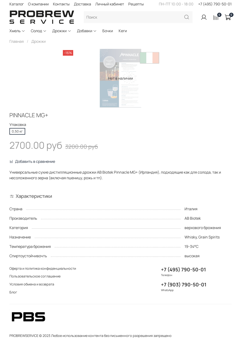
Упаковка (17, 124)
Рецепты (136, 4)
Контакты (61, 4)
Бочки (107, 30)
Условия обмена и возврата (31, 284)
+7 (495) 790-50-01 (215, 4)
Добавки (87, 30)
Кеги (123, 30)
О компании (38, 4)
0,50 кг (17, 131)
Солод (39, 30)
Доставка (82, 4)
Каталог (16, 4)
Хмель (17, 30)
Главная (16, 41)
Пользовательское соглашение (34, 276)
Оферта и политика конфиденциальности (42, 268)
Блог (13, 292)
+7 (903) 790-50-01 (183, 284)
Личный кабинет (109, 4)
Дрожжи (61, 30)
